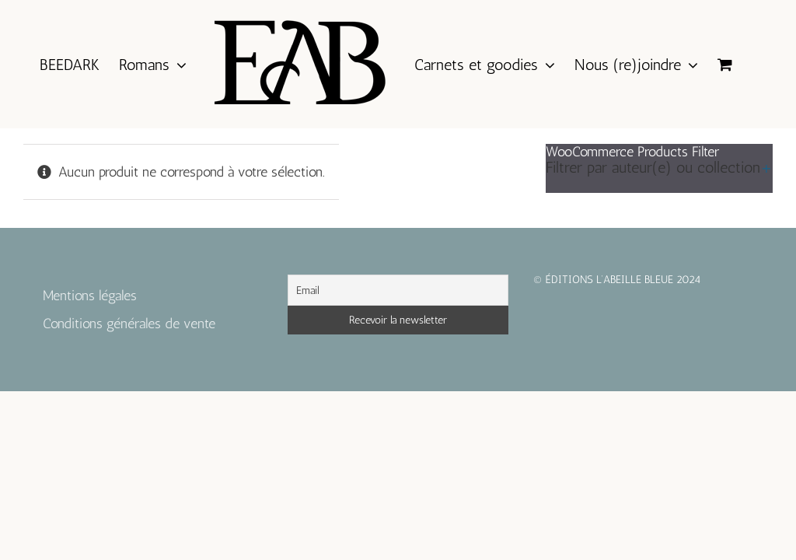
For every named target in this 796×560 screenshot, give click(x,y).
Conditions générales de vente (129, 323)
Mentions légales (90, 295)
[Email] (398, 290)
